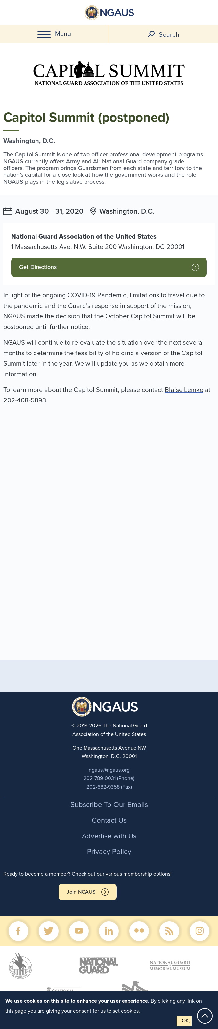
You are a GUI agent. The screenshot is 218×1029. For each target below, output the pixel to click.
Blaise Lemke (184, 390)
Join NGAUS (81, 892)
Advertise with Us (109, 836)
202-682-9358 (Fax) (109, 787)
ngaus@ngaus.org (109, 770)
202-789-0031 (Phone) (109, 778)
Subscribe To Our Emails (109, 804)
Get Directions (38, 267)
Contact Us (109, 820)
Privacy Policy (109, 851)
